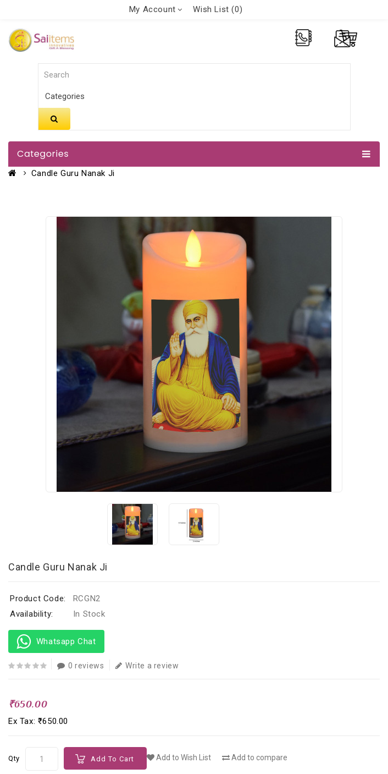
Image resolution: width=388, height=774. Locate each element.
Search (54, 119)
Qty (14, 758)
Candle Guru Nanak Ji (73, 173)
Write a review (147, 665)
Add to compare (254, 757)
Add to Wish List (179, 757)
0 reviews (80, 665)
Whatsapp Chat (56, 641)
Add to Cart (112, 759)
